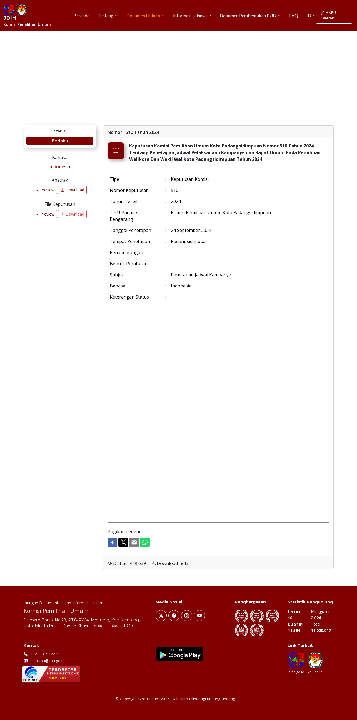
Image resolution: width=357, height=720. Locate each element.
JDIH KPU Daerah (327, 15)
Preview (44, 189)
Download (72, 189)
